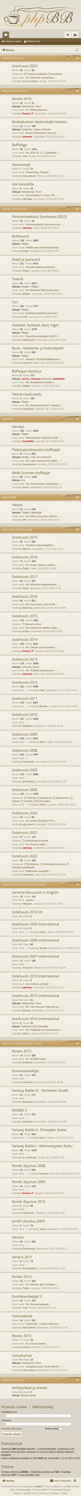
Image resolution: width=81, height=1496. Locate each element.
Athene (26, 1033)
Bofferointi (20, 236)
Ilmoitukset (55, 74)
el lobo (25, 631)
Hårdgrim (27, 903)
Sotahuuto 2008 (25, 750)
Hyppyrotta (28, 408)
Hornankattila (23, 184)
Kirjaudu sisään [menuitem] (69, 35)
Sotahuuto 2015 (25, 616)
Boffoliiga (19, 144)
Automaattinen (30, 1268)
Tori (15, 302)
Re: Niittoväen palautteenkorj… (42, 584)
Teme (38, 106)
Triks (24, 156)
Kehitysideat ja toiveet (35, 840)
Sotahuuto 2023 (25, 65)
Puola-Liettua (42, 801)
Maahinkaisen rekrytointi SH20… (43, 437)
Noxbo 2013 (21, 1051)
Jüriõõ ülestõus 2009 (28, 1221)
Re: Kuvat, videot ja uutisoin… (41, 565)
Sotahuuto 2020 (25, 813)
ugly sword (28, 824)
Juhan (43, 1229)
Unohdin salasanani (11, 1428)
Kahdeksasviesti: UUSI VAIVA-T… (44, 1366)
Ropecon (27, 362)
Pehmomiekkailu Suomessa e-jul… (44, 224)
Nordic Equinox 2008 (28, 1165)
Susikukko (26, 129)
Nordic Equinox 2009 (28, 1181)
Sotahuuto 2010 (25, 714)
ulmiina (26, 1347)
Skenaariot (44, 797)
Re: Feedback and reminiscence (43, 1029)
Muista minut (53, 1428)
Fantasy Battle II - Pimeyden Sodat (39, 1129)
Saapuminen (61, 797)
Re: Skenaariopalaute (37, 1304)
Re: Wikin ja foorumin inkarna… (42, 516)
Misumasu (27, 607)
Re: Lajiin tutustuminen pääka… (42, 460)
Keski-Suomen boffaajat (31, 472)
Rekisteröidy (34, 41)
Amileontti (27, 1062)
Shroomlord (28, 781)
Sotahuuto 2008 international (35, 940)
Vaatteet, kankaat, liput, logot (35, 325)
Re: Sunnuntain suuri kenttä (40, 604)
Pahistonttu (28, 761)
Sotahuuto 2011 (25, 698)
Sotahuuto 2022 (25, 856)
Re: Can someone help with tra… (43, 1006)
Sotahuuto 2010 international (35, 976)
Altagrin (26, 293)
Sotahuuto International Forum (24, 885)
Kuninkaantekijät (25, 1071)
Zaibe (37, 129)
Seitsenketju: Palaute (37, 172)
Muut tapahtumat (14, 91)
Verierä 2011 (22, 1257)
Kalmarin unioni (31, 624)
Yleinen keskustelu (27, 394)
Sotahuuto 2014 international (35, 1018)
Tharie (25, 1288)
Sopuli (36, 667)
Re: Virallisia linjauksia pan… (41, 670)
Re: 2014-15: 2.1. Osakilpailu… (42, 152)
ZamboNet (59, 378)
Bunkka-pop (28, 1248)
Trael (25, 1307)
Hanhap (44, 1173)
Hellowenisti (27, 106)
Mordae (44, 706)
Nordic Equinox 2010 (28, 1201)
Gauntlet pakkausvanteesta (40, 267)
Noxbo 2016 (21, 98)
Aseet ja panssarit (26, 259)
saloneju (27, 136)
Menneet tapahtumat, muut (21, 1043)
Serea (43, 1137)
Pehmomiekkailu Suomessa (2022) (39, 216)
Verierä (18, 1237)
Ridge (25, 251)
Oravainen (27, 967)
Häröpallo (27, 199)
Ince (23, 480)
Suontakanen (29, 464)
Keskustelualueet (6, 35)
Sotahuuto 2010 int (27, 912)
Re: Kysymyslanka (35, 1343)
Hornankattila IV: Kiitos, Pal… (41, 195)
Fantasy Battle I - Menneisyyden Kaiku (42, 1146)
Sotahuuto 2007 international (35, 956)
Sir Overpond (44, 457)
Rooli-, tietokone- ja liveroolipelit (38, 348)
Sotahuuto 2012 (25, 682)
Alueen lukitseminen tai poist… (42, 133)
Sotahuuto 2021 (25, 832)
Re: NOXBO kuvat (35, 1059)
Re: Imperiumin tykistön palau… (42, 627)
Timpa (25, 270)
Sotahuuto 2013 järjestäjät (34, 1026)
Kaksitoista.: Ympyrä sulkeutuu (42, 1323)
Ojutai (25, 588)
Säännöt (30, 797)
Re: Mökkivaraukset (36, 110)
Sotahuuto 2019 (25, 537)
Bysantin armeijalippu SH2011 (41, 336)
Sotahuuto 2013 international (35, 995)
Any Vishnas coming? (37, 984)
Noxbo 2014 (21, 1276)
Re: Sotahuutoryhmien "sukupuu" (43, 405)
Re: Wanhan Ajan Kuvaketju (40, 1284)
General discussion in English (35, 892)
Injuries (29, 900)
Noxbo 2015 (21, 1335)
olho (24, 519)
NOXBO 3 (19, 1110)
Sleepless (27, 726)
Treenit (17, 279)
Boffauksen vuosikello (37, 871)
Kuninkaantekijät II (27, 1296)
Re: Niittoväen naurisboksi (39, 77)
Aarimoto (47, 378)
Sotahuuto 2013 (25, 659)
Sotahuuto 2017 (25, 576)
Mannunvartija (28, 1395)
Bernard (26, 1010)
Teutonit (26, 801)
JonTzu (25, 378)
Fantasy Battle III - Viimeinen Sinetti (40, 1090)
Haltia (43, 804)
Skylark (43, 948)
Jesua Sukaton (30, 81)
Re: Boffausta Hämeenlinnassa (42, 290)
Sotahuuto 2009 (25, 734)
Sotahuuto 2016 (25, 596)
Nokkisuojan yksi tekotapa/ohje (42, 247)
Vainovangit (21, 164)
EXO (24, 317)
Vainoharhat (22, 1355)
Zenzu (25, 487)
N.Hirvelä (46, 129)
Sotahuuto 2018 (25, 557)
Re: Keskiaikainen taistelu (39, 382)
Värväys (18, 426)
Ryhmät (7, 419)
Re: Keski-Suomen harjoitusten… (43, 484)
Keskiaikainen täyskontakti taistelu (39, 121)
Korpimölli (27, 1082)
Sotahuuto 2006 (25, 789)
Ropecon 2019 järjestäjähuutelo (42, 359)
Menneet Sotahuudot (17, 530)
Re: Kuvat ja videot (36, 844)
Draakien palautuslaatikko (39, 545)
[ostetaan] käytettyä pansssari (41, 313)
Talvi (37, 1475)
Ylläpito (25, 243)
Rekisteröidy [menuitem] (76, 35)
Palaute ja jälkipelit (35, 74)
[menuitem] (60, 1480)
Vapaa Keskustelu (14, 209)
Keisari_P (27, 113)
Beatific (25, 286)
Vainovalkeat (29, 176)
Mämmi (26, 549)
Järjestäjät (9, 497)
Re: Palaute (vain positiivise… (41, 647)
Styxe (43, 742)
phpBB (38, 1486)
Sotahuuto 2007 (25, 770)
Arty (28, 1489)
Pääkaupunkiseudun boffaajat (36, 449)
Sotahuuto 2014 (25, 639)
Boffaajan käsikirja (26, 371)
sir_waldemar (29, 1157)
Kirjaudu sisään (13, 41)
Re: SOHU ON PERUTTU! (40, 821)
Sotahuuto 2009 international (35, 924)
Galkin (25, 568)
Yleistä (17, 505)
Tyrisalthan (28, 874)
